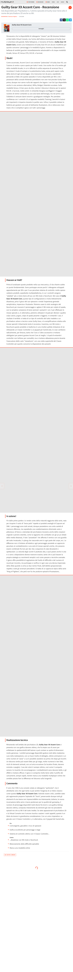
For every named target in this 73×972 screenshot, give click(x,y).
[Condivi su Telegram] (70, 20)
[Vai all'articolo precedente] (71, 486)
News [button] (48, 2)
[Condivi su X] (64, 20)
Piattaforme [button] (30, 2)
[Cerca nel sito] (67, 2)
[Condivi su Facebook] (61, 20)
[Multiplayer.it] (7, 2)
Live (58, 2)
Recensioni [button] (39, 2)
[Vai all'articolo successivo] (2, 486)
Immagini (41, 28)
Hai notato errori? (10, 855)
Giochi (62, 2)
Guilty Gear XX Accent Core (21, 25)
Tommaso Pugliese (12, 16)
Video (53, 2)
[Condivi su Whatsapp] (67, 20)
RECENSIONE (4, 16)
